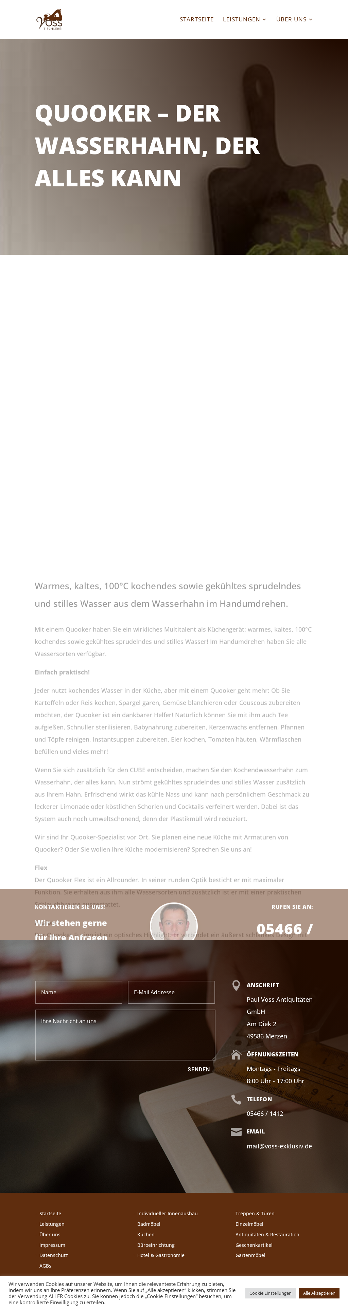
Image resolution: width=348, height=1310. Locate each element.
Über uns (291, 20)
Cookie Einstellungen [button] (270, 1293)
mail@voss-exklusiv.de (279, 1146)
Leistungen (241, 20)
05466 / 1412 (265, 1113)
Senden (199, 1069)
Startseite (197, 20)
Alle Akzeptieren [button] (319, 1293)
